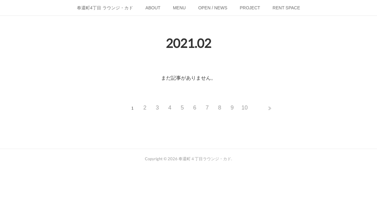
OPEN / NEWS (212, 7)
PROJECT (250, 7)
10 (244, 108)
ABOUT (153, 7)
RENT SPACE (286, 7)
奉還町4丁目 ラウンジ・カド (105, 7)
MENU (179, 7)
